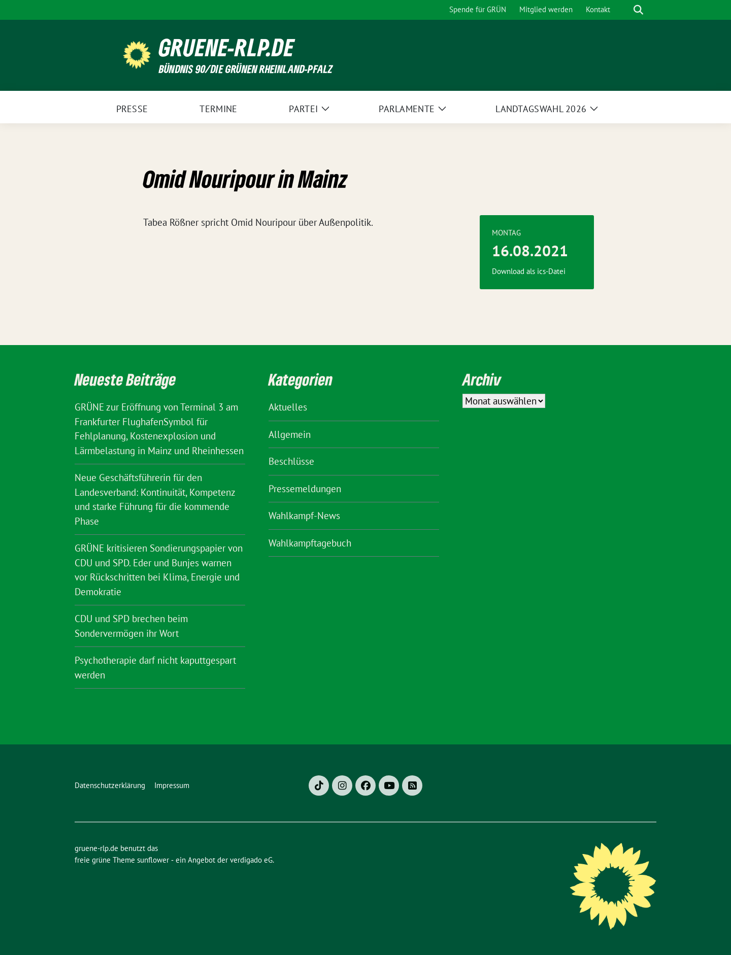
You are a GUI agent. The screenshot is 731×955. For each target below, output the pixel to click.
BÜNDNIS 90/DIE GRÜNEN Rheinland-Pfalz (246, 69)
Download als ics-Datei (529, 271)
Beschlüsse (291, 461)
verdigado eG (251, 860)
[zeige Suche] (638, 10)
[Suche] (623, 10)
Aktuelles (288, 407)
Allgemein (290, 434)
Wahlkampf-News (304, 515)
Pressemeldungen (305, 489)
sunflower (153, 860)
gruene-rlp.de (226, 47)
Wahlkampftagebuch (310, 543)
